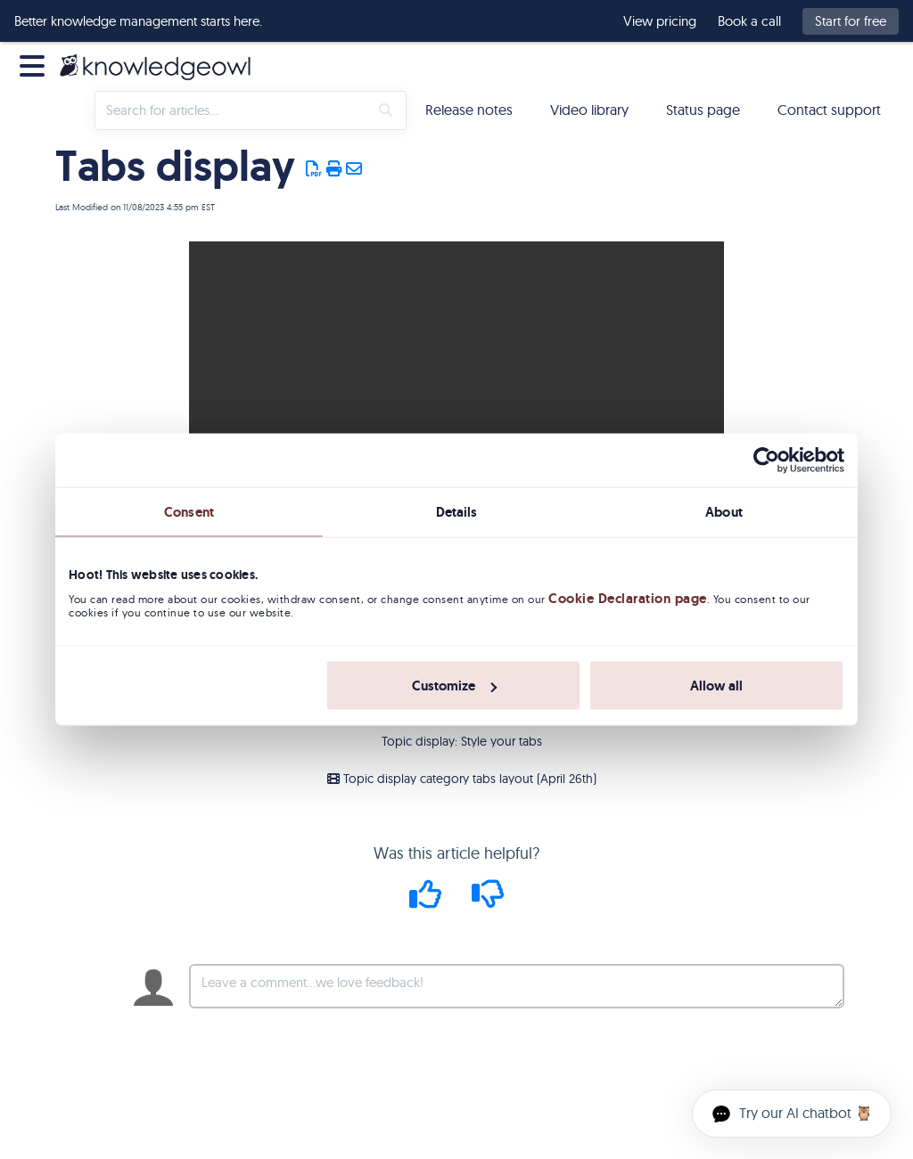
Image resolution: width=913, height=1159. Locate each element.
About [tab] (724, 511)
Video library (589, 109)
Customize (454, 686)
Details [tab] (457, 511)
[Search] (386, 110)
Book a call (749, 21)
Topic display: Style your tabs (462, 741)
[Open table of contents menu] (35, 64)
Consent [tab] (189, 511)
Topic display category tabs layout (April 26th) (461, 779)
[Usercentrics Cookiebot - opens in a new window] (766, 459)
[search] (231, 110)
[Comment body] (516, 986)
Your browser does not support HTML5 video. (456, 375)
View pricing (659, 21)
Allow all (716, 686)
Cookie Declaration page (627, 599)
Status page (703, 109)
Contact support (829, 109)
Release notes (469, 109)
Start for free (850, 20)
